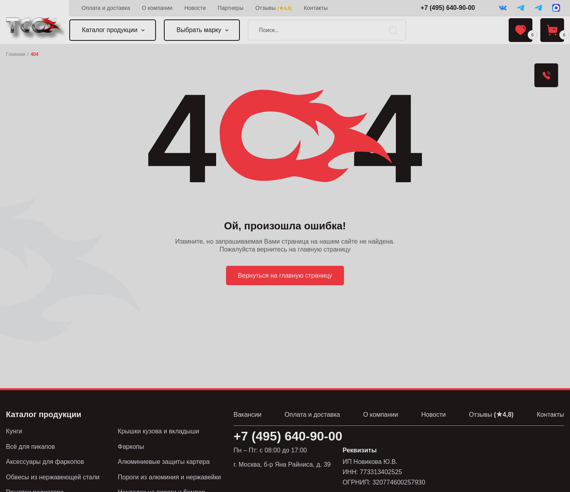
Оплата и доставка (106, 8)
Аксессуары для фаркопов (45, 461)
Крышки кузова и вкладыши (159, 431)
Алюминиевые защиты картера (164, 461)
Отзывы (273, 8)
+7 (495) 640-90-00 (448, 7)
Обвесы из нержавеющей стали (53, 477)
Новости (195, 8)
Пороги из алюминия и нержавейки (169, 477)
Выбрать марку (199, 30)
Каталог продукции (109, 30)
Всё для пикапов (30, 446)
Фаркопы (131, 446)
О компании (157, 8)
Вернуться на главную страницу (285, 275)
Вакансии (248, 414)
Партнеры (230, 8)
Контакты (315, 8)
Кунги (14, 431)
